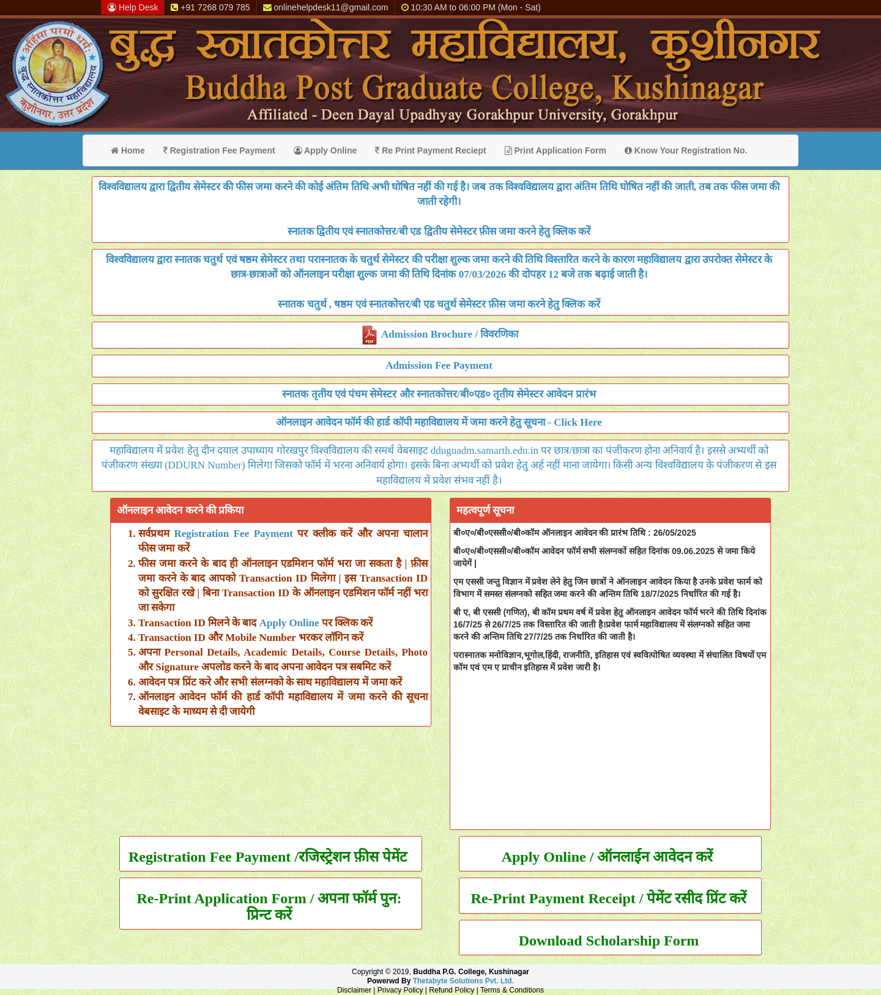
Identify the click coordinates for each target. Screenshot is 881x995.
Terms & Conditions (512, 990)
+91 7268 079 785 (210, 7)
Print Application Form (555, 150)
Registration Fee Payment (219, 150)
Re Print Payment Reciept (430, 150)
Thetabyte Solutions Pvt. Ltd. (463, 981)
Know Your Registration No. (686, 150)
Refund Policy (451, 990)
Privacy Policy (400, 990)
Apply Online (325, 150)
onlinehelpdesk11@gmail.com (325, 7)
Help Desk (133, 7)
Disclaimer (354, 990)
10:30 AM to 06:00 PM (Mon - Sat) (471, 7)
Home (128, 150)
